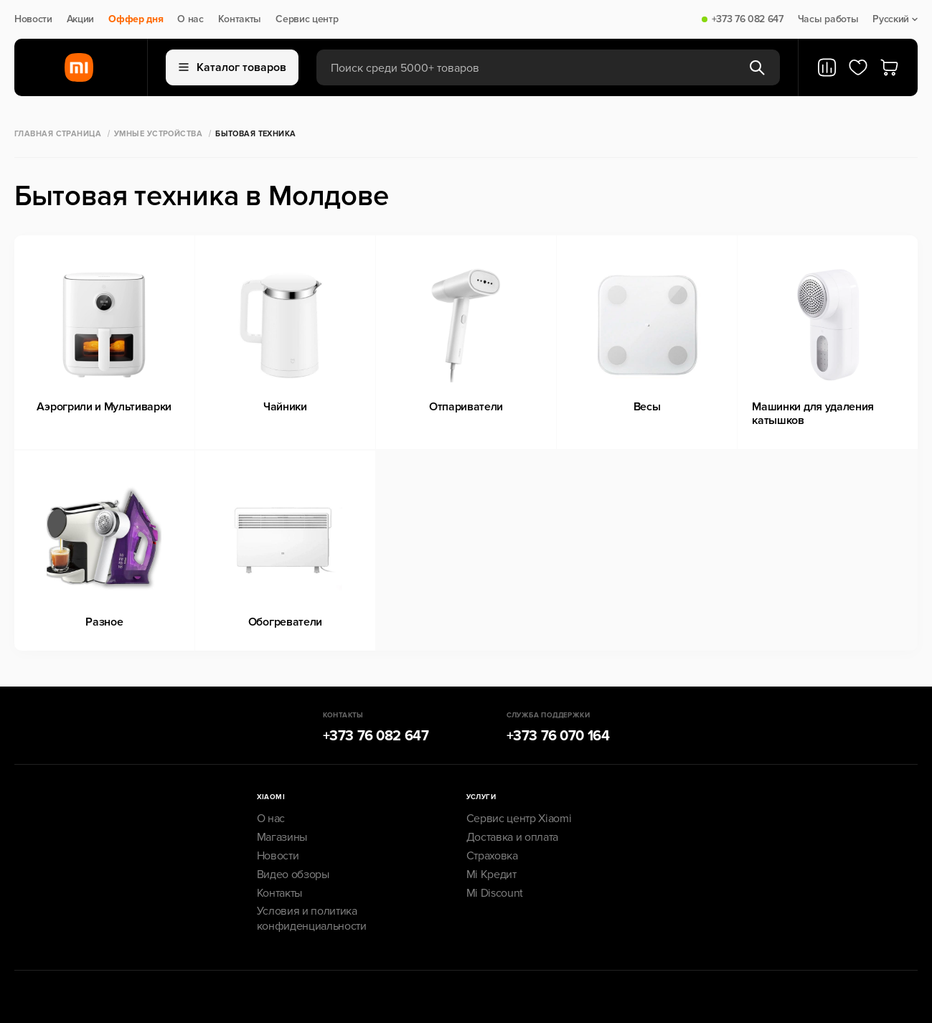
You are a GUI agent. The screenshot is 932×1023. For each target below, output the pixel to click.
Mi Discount (494, 893)
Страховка (492, 856)
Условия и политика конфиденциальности (312, 918)
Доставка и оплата (512, 837)
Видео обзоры (293, 874)
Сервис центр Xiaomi (519, 818)
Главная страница (57, 134)
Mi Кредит (491, 874)
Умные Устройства (158, 134)
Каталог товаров (232, 67)
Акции (80, 19)
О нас (190, 19)
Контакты (239, 19)
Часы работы (828, 19)
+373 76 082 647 (747, 19)
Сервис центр (307, 19)
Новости (33, 19)
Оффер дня (135, 19)
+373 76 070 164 (558, 736)
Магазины (282, 837)
